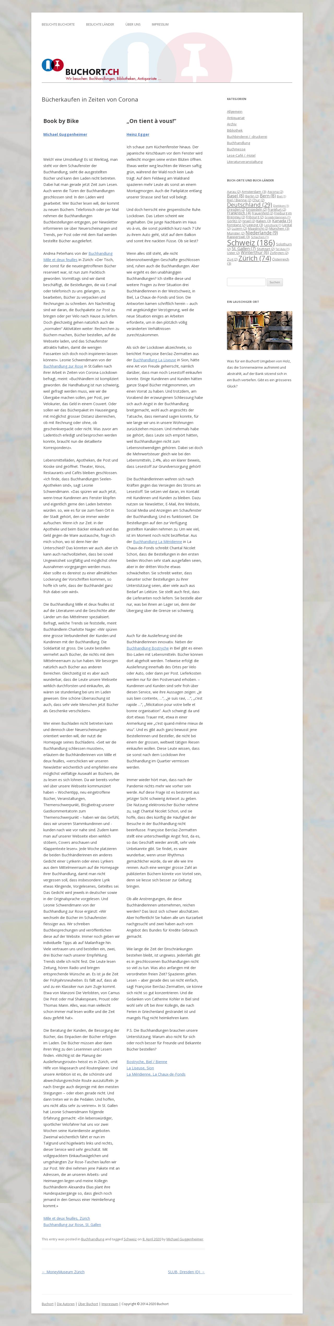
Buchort (47, 1304)
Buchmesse (236, 149)
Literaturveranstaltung (245, 161)
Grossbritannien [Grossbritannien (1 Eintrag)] (277, 217)
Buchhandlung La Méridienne (157, 541)
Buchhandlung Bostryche (148, 648)
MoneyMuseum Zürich (63, 1271)
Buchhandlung (92, 1239)
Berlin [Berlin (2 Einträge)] (252, 196)
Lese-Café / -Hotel (241, 155)
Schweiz (130, 1239)
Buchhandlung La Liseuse (154, 359)
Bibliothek (235, 130)
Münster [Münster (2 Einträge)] (235, 233)
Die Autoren (66, 1304)
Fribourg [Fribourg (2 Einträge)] (255, 217)
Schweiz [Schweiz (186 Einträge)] (251, 242)
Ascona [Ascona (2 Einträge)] (275, 192)
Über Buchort (88, 1304)
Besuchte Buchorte (58, 24)
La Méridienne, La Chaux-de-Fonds (156, 1074)
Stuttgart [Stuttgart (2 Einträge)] (266, 249)
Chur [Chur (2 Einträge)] (258, 200)
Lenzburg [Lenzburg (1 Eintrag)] (272, 225)
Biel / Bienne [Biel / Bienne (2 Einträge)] (239, 200)
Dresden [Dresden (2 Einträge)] (236, 209)
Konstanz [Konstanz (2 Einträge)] (236, 225)
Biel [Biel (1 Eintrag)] (281, 196)
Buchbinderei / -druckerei (247, 136)
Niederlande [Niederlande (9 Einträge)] (262, 233)
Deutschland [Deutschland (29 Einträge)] (249, 204)
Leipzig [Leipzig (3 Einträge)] (255, 224)
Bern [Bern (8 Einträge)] (268, 196)
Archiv (232, 124)
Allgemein (234, 111)
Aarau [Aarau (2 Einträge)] (234, 192)
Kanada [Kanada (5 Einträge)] (282, 220)
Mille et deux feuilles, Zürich (66, 1218)
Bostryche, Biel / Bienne (147, 1061)
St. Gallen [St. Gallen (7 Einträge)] (244, 248)
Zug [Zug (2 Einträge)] (232, 259)
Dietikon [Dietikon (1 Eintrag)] (281, 206)
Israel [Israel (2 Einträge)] (248, 221)
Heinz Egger (138, 134)
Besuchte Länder (100, 24)
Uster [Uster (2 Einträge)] (233, 253)
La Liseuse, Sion (140, 1067)
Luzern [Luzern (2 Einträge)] (239, 228)
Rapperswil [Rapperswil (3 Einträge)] (238, 236)
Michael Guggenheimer (65, 134)
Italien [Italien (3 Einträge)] (263, 221)
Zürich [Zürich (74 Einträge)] (254, 258)
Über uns (133, 24)
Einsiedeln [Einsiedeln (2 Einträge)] (256, 209)
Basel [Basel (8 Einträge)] (235, 196)
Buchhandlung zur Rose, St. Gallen (72, 1224)
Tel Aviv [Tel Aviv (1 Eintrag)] (282, 249)
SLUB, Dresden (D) (186, 1271)
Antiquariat (235, 117)
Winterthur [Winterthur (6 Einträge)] (255, 252)
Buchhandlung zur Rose (63, 366)
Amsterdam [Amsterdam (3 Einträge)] (254, 191)
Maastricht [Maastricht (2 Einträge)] (258, 228)
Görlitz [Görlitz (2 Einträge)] (234, 221)
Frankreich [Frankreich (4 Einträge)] (239, 212)
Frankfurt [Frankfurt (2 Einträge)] (277, 209)
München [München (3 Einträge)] (279, 228)
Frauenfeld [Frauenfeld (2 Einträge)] (262, 213)
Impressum (160, 24)
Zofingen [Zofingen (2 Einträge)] (279, 253)
